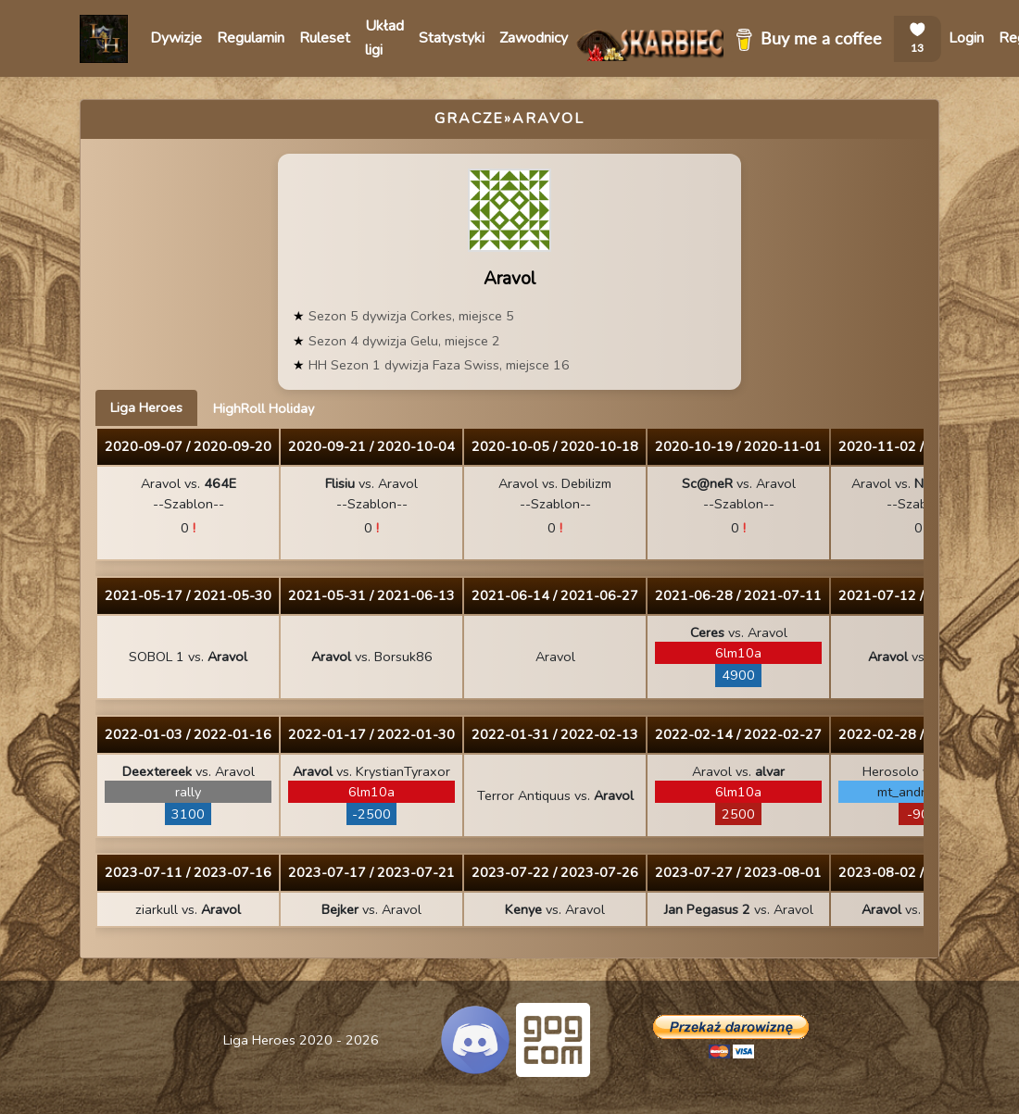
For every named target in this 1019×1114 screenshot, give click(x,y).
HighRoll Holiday (263, 408)
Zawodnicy (533, 38)
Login (966, 38)
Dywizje (176, 38)
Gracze (469, 118)
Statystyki (451, 38)
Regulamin (250, 38)
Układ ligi (384, 38)
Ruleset (324, 38)
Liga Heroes (146, 407)
